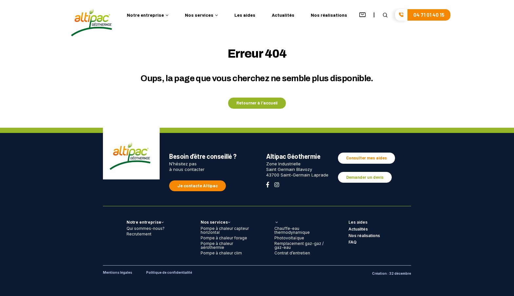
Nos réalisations (329, 15)
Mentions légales (117, 272)
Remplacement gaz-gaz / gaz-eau (299, 245)
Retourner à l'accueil (257, 102)
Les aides (244, 15)
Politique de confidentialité (169, 272)
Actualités (283, 15)
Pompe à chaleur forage (224, 237)
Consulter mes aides (366, 157)
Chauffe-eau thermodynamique (292, 230)
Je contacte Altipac (197, 185)
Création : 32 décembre (391, 273)
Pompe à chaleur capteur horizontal (225, 230)
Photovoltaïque (289, 237)
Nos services (201, 15)
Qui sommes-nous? (146, 228)
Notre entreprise (147, 15)
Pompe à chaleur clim (221, 252)
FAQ (352, 242)
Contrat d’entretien (292, 252)
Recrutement (139, 233)
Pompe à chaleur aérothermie (217, 245)
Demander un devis (365, 177)
